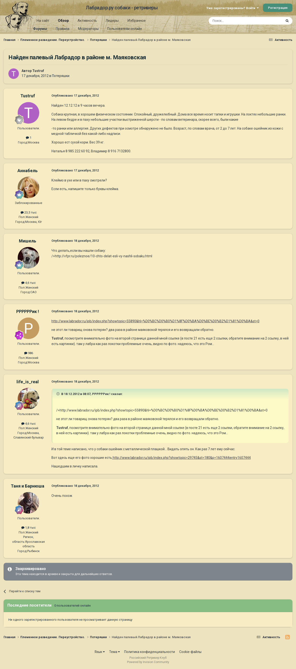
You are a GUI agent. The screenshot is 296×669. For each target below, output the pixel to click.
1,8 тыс (28, 527)
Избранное (136, 20)
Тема (114, 652)
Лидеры (112, 20)
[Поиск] (234, 21)
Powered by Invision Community (148, 662)
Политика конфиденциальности (149, 652)
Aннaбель (27, 170)
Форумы (40, 29)
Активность (87, 20)
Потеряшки (60, 76)
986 (28, 353)
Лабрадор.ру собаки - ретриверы (122, 8)
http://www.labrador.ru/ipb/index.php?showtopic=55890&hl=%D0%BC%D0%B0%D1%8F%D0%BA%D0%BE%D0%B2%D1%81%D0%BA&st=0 (155, 321)
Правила (62, 29)
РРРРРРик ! (27, 311)
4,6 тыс (28, 283)
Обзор (63, 22)
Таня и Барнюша (27, 485)
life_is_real (28, 381)
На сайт (43, 20)
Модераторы (88, 29)
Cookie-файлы (190, 652)
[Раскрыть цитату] (58, 394)
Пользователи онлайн (124, 29)
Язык (100, 652)
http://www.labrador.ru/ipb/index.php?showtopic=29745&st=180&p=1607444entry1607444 (181, 458)
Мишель (27, 240)
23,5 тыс (29, 212)
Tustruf (38, 71)
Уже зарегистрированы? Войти (232, 8)
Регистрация (277, 8)
